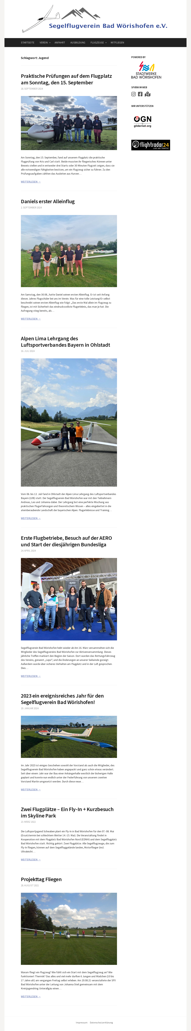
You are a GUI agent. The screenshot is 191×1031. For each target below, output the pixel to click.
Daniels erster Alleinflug (48, 201)
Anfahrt (60, 42)
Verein (44, 42)
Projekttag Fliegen (41, 879)
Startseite (27, 42)
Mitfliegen (117, 42)
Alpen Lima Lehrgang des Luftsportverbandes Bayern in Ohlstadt (65, 341)
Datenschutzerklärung (101, 1022)
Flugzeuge (97, 42)
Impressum (81, 1022)
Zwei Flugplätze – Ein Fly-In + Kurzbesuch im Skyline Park (67, 812)
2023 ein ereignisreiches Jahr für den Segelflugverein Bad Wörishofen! (62, 698)
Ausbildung (77, 42)
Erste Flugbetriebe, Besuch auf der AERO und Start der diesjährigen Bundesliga (66, 541)
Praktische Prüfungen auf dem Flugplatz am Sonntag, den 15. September (66, 79)
